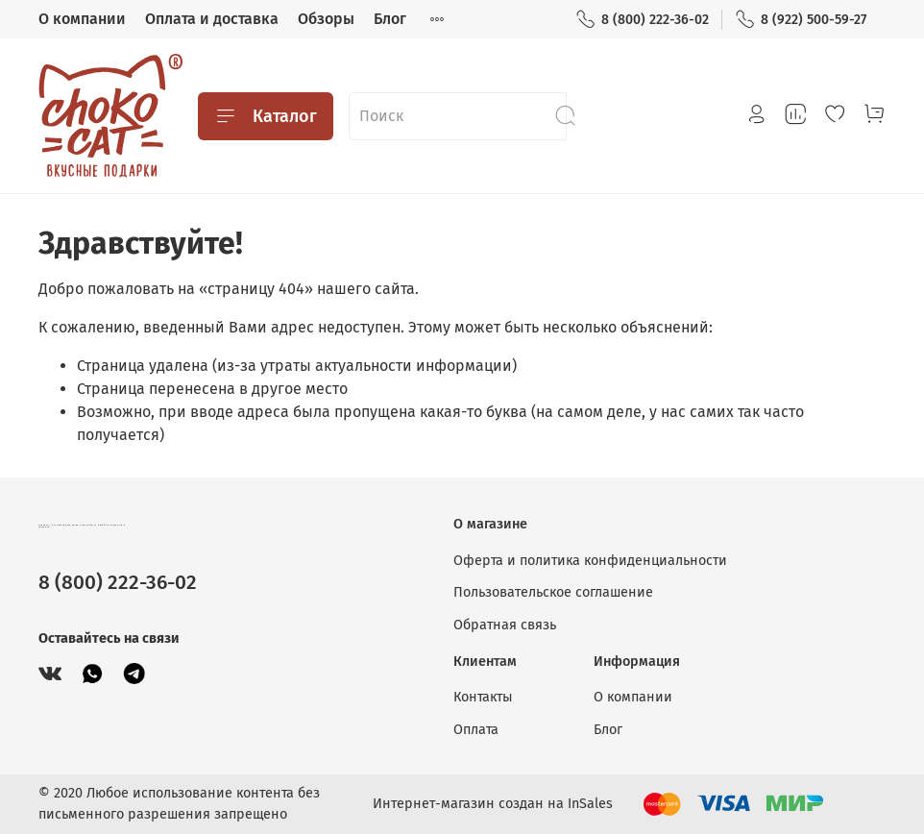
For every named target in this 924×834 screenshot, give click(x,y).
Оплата (475, 730)
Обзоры (326, 19)
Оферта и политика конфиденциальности (590, 560)
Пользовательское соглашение (553, 592)
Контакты (483, 697)
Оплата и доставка (212, 19)
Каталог (265, 116)
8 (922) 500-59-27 (800, 20)
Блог (390, 19)
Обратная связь (504, 625)
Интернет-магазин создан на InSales (493, 804)
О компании (82, 19)
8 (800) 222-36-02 (642, 20)
